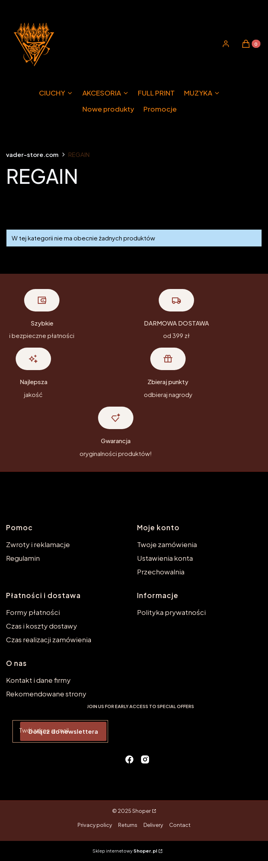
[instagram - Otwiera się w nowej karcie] (145, 759)
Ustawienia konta (165, 558)
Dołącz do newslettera (63, 731)
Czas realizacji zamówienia (48, 639)
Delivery (153, 825)
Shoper (141, 811)
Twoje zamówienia (167, 544)
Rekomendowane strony (46, 693)
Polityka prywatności (171, 612)
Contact (179, 825)
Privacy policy (95, 825)
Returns (127, 825)
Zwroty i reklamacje (38, 544)
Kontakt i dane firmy (38, 680)
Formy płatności (33, 612)
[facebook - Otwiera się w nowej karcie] (129, 759)
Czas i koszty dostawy (41, 625)
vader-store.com (32, 154)
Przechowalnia (160, 571)
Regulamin (23, 558)
